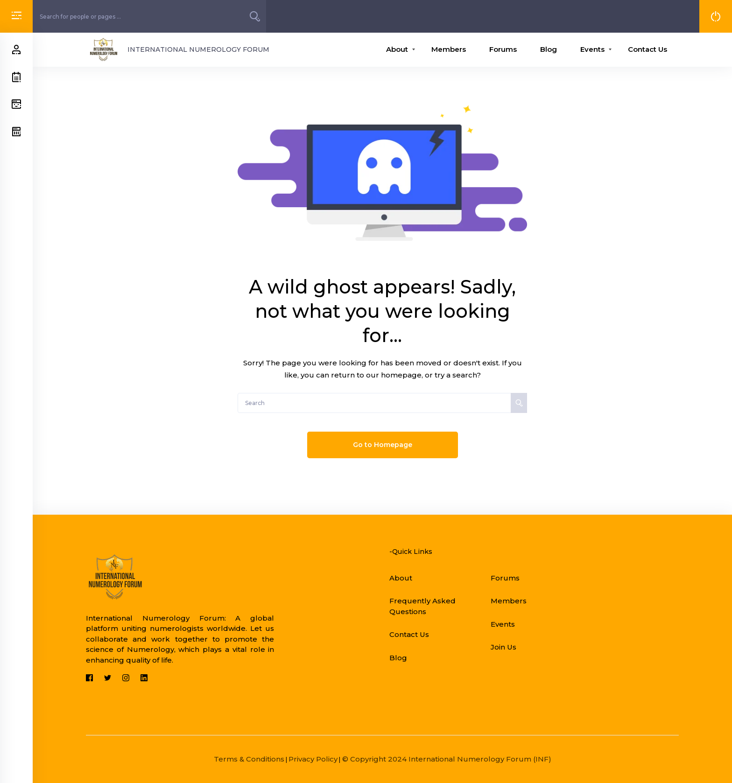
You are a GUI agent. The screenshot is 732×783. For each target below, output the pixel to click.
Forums (503, 49)
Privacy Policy (313, 759)
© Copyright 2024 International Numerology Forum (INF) (445, 759)
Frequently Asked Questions (422, 606)
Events (592, 49)
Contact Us (647, 49)
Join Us (503, 647)
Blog (548, 49)
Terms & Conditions (249, 759)
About (397, 49)
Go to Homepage (382, 444)
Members (448, 49)
